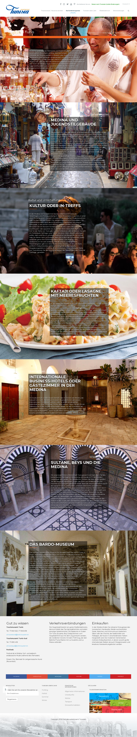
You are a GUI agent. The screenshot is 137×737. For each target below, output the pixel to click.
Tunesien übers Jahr (89, 10)
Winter (44, 700)
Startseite (92, 32)
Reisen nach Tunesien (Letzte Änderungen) (104, 4)
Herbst (44, 693)
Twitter (100, 676)
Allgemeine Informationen (75, 691)
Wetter (67, 698)
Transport (68, 701)
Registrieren (11, 699)
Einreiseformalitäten (72, 705)
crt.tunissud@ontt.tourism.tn (17, 645)
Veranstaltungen (118, 10)
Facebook (16, 676)
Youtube (79, 676)
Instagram (58, 676)
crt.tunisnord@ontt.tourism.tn (17, 634)
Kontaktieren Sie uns (82, 4)
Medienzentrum (105, 10)
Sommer (45, 696)
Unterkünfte (69, 694)
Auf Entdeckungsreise (73, 10)
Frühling (45, 689)
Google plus (37, 676)
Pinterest (121, 676)
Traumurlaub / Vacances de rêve (52, 10)
